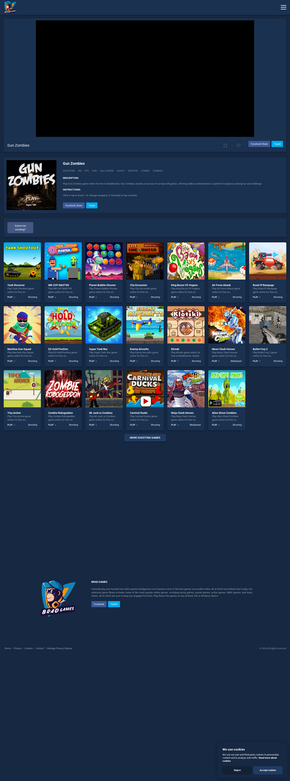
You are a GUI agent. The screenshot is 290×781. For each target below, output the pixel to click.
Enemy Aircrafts (139, 349)
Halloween (107, 170)
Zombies (158, 170)
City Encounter (138, 285)
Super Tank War (98, 349)
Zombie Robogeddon (60, 412)
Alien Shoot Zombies (224, 412)
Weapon (133, 170)
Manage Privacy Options (59, 648)
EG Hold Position (58, 349)
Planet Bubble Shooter (102, 285)
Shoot (121, 170)
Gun (94, 170)
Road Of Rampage (263, 285)
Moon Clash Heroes (223, 349)
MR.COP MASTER (58, 285)
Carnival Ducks (138, 412)
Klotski (175, 349)
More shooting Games (145, 437)
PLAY (10, 297)
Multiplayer (236, 361)
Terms (7, 648)
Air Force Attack (221, 285)
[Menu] (283, 7)
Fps (87, 170)
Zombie (145, 170)
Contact (40, 648)
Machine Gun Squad (19, 349)
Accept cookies (268, 770)
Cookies (28, 648)
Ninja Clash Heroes (182, 412)
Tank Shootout (16, 285)
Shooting (69, 170)
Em (79, 170)
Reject (237, 770)
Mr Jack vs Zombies (100, 412)
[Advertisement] (145, 500)
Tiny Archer (14, 412)
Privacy (17, 648)
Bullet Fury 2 (260, 349)
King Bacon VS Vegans (184, 285)
